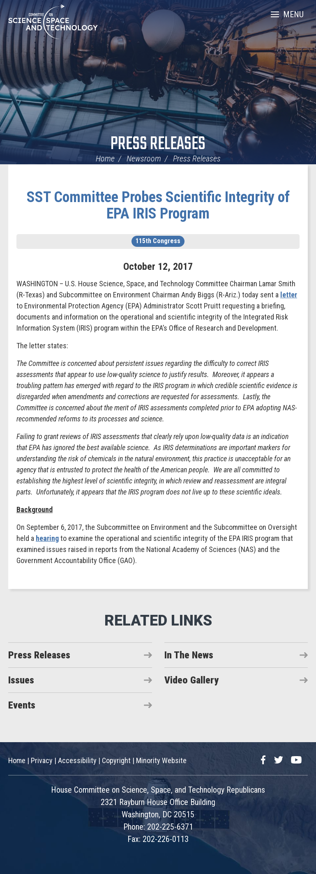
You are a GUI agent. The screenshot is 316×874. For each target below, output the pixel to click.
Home (105, 158)
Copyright (116, 760)
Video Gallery (191, 680)
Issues (21, 680)
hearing (47, 538)
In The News (188, 655)
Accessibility (77, 760)
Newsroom (144, 158)
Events (21, 705)
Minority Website (161, 760)
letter (288, 294)
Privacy (42, 760)
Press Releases (158, 144)
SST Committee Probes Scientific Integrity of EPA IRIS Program (158, 205)
